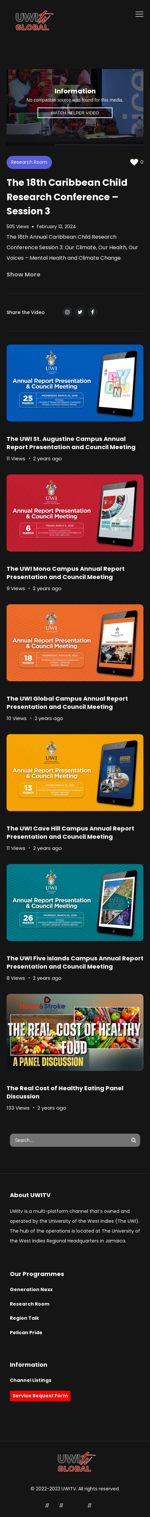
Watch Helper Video (75, 112)
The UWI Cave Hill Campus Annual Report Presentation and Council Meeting (70, 832)
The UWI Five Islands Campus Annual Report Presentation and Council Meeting (75, 962)
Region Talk (24, 1318)
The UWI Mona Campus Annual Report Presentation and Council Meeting (66, 573)
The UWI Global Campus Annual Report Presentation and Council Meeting (67, 702)
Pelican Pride (26, 1332)
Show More (23, 274)
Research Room (29, 162)
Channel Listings (30, 1380)
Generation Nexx (31, 1289)
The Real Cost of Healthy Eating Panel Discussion (65, 1092)
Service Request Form (40, 1395)
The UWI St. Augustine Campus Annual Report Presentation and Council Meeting (71, 443)
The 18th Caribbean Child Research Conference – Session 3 (67, 197)
